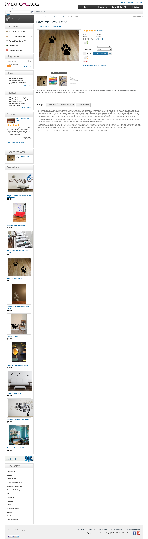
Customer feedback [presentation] (83, 105)
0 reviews (100, 31)
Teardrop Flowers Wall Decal (17, 448)
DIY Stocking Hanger (16, 78)
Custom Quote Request (14, 490)
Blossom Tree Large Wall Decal (18, 420)
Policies (9, 505)
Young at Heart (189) (14, 50)
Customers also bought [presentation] (67, 105)
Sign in (123, 2)
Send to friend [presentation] (52, 105)
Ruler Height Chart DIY (16, 80)
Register (130, 2)
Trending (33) (12, 45)
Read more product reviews (15, 142)
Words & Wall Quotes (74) (16, 41)
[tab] (41, 105)
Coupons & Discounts (14, 486)
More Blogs (27, 86)
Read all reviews (12, 145)
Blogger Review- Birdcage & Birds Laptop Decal (18, 100)
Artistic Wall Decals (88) (15, 36)
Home (37, 17)
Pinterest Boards (12, 519)
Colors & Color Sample (14, 482)
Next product (58, 26)
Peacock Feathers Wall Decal (17, 365)
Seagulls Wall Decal (14, 393)
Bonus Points (11, 479)
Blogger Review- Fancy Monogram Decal (17, 104)
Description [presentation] (40, 105)
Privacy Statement (13, 508)
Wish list (139, 2)
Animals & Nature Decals (60, 17)
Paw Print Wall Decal (22, 156)
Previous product (42, 26)
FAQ (8, 493)
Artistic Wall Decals (46, 17)
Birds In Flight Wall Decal (16, 225)
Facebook (10, 516)
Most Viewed (13, 64)
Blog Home (27, 66)
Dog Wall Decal (12, 336)
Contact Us (10, 475)
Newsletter (10, 501)
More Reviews (26, 107)
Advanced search (40, 11)
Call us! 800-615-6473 (119, 7)
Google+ (7, 15)
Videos (9, 512)
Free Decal (10, 497)
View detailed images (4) (59, 73)
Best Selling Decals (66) (15, 32)
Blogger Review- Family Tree (18, 98)
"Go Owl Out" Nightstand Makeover (17, 83)
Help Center (11, 471)
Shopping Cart (102, 7)
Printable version (136, 16)
